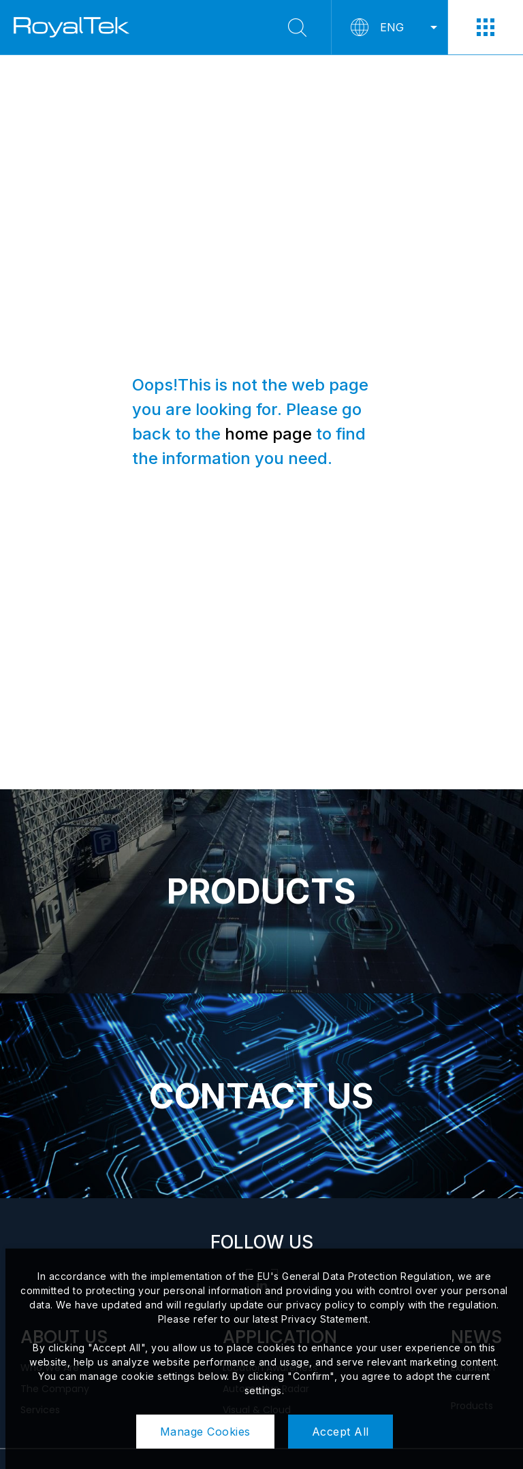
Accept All (340, 1431)
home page (268, 434)
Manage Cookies (205, 1431)
